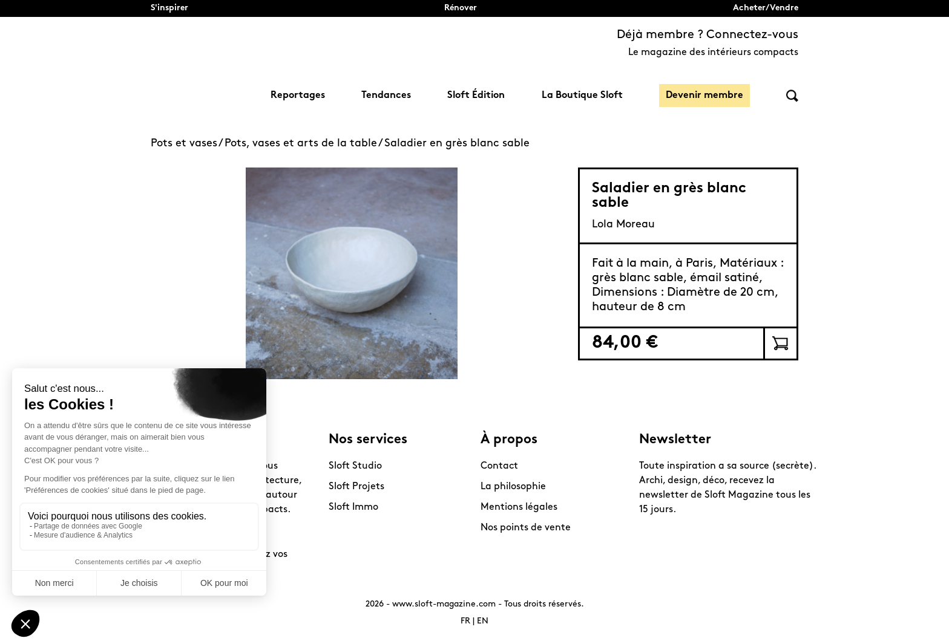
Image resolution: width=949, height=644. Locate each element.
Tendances (386, 95)
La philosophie (513, 487)
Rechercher (792, 95)
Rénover (460, 8)
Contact (499, 466)
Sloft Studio (355, 466)
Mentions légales (519, 507)
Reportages (298, 95)
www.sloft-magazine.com (444, 604)
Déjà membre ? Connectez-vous (707, 35)
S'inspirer (169, 8)
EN (482, 621)
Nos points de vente (526, 528)
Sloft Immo (353, 507)
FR (465, 621)
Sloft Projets (356, 487)
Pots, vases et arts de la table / (304, 143)
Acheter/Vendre (765, 8)
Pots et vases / (188, 143)
